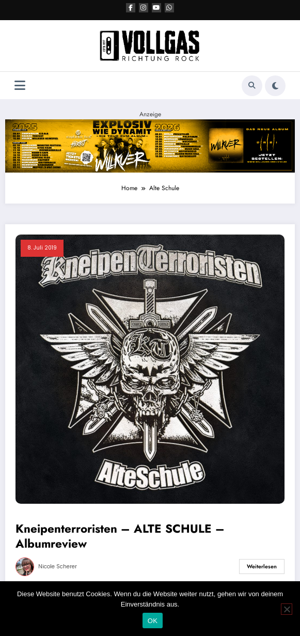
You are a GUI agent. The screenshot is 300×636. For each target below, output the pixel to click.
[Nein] (286, 609)
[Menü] (19, 85)
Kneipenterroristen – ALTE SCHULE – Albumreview (120, 536)
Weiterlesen (262, 566)
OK (152, 621)
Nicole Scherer (57, 566)
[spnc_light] (275, 85)
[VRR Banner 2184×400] (150, 145)
